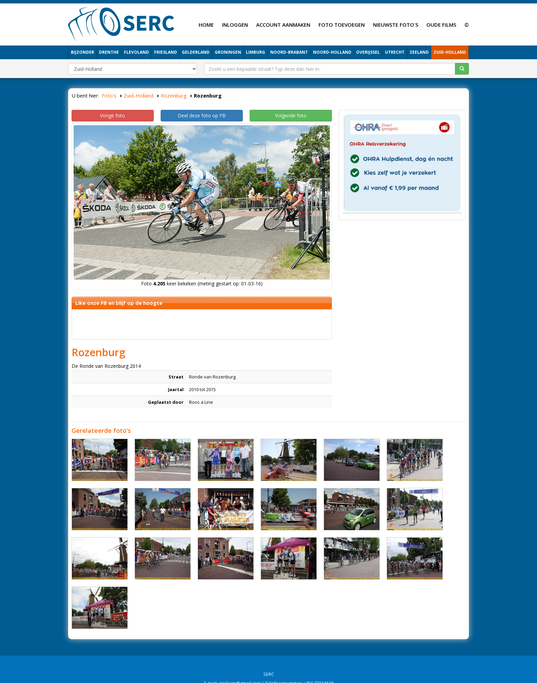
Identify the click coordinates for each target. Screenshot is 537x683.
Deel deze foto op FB (202, 115)
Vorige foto (112, 115)
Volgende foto (291, 115)
